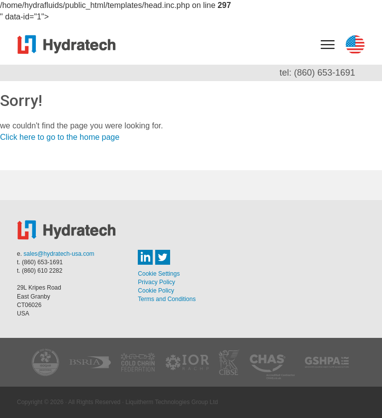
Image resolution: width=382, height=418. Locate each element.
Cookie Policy (156, 290)
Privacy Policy (156, 282)
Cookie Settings (159, 273)
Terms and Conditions (166, 299)
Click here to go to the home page (59, 137)
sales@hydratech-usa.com (58, 253)
